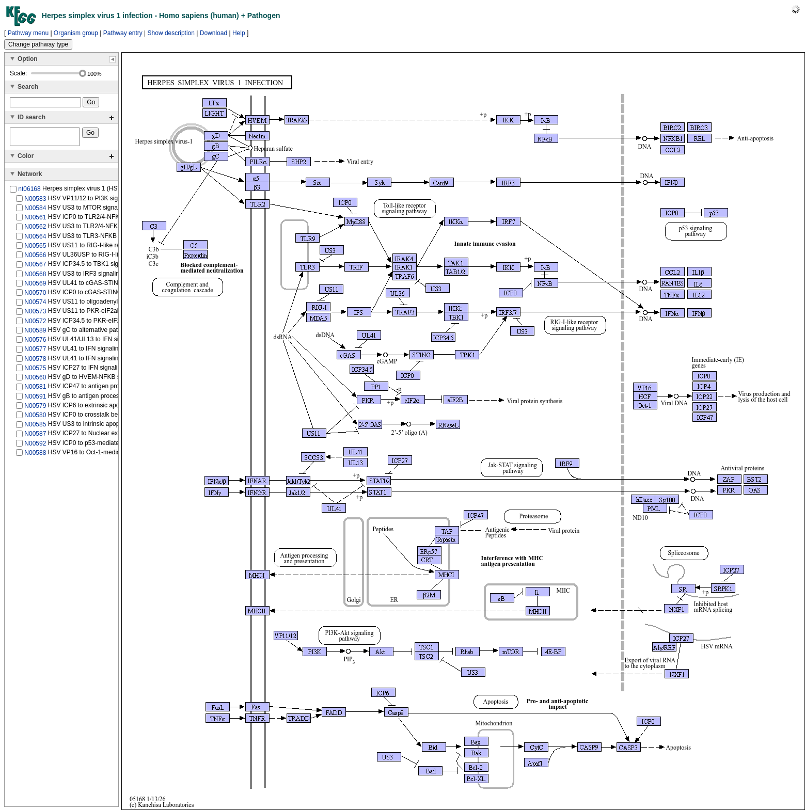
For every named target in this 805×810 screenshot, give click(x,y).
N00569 (35, 286)
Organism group (76, 33)
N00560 (35, 380)
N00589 (35, 333)
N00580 (35, 418)
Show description (171, 33)
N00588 (35, 455)
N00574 (35, 305)
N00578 (35, 361)
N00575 (35, 371)
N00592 (35, 446)
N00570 (35, 295)
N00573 (35, 314)
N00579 (35, 408)
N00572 (35, 324)
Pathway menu (28, 33)
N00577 (35, 352)
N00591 (35, 399)
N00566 (35, 258)
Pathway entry (123, 33)
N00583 (35, 201)
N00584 (35, 211)
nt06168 (29, 192)
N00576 (35, 342)
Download (213, 33)
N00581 (35, 389)
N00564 (35, 239)
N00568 (35, 276)
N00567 (35, 267)
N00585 (35, 427)
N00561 (35, 220)
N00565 (35, 248)
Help (238, 33)
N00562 (35, 229)
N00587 (35, 436)
